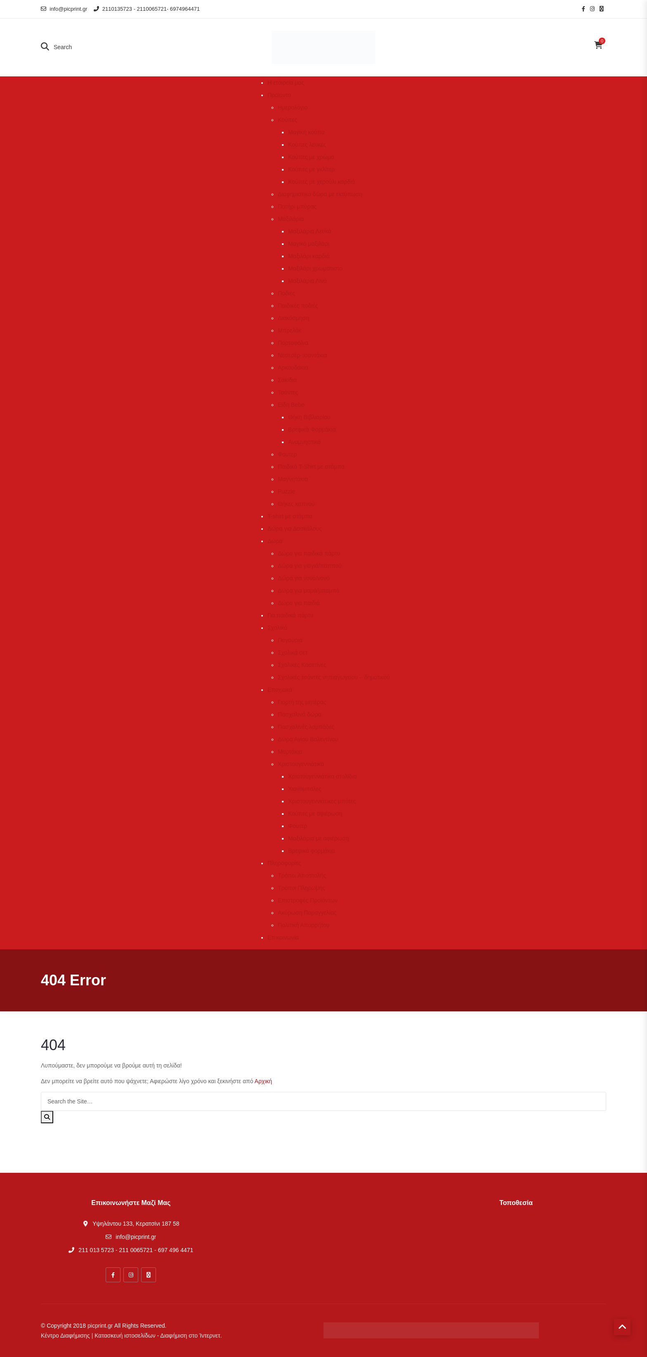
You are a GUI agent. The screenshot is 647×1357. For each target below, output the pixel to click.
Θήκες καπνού (296, 504)
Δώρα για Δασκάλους (294, 528)
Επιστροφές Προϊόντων (308, 900)
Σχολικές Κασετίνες (302, 665)
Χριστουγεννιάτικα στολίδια (322, 776)
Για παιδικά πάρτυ (290, 615)
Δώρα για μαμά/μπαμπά (309, 590)
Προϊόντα (279, 95)
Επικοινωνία (283, 937)
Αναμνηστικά (304, 442)
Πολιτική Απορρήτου (303, 925)
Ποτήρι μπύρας (297, 206)
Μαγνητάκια (293, 479)
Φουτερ (287, 454)
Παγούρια (290, 640)
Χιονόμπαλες (304, 788)
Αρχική (263, 1081)
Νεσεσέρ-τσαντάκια (302, 355)
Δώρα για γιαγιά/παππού (310, 565)
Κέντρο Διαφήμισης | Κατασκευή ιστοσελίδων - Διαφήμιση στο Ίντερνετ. (131, 1335)
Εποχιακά (279, 689)
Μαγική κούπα (306, 132)
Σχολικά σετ (292, 652)
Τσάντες (288, 392)
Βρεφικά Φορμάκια (312, 429)
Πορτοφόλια (293, 342)
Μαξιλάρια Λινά (307, 281)
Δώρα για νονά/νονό (304, 578)
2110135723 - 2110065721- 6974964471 (147, 9)
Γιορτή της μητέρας (302, 702)
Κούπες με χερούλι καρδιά (321, 181)
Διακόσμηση (293, 318)
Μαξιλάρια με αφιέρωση (318, 838)
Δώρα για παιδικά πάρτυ (309, 553)
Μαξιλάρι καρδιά (309, 256)
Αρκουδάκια (293, 367)
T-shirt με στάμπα (289, 516)
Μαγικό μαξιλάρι (308, 243)
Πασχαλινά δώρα (299, 714)
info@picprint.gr (64, 9)
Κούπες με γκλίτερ (311, 169)
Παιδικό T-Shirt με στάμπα (311, 466)
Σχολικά (277, 627)
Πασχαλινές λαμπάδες (306, 727)
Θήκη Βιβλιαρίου (309, 417)
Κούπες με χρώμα (311, 157)
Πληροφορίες (284, 863)
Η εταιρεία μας (285, 82)
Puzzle (286, 491)
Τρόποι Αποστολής (302, 875)
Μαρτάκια (290, 751)
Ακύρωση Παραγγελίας (307, 912)
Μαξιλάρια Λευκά (309, 231)
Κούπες (287, 119)
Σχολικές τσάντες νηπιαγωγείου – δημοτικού (334, 677)
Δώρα (274, 541)
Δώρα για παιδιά (299, 603)
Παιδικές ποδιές (298, 305)
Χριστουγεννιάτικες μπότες (322, 801)
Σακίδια (287, 380)
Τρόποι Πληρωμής (301, 888)
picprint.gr (100, 1325)
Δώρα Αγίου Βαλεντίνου (308, 739)
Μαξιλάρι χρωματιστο (315, 268)
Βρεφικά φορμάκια (311, 850)
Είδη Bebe (291, 404)
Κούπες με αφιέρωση (315, 813)
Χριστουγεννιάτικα (301, 764)
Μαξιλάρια (291, 219)
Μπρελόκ (289, 330)
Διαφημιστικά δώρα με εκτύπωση (320, 194)
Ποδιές (286, 293)
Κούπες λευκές (307, 144)
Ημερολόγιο (292, 107)
